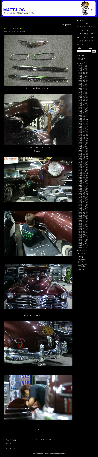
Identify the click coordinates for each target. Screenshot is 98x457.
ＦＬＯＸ (80, 59)
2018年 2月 (81, 69)
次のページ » (10, 448)
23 (82, 41)
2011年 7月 (81, 182)
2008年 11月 (82, 233)
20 (92, 37)
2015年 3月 (81, 112)
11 (87, 34)
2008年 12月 (82, 231)
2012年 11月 (82, 156)
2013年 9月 (81, 140)
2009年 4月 (81, 225)
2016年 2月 (81, 94)
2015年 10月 (82, 101)
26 (89, 41)
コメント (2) (7, 443)
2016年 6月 (81, 88)
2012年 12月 (82, 155)
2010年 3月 (81, 207)
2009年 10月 (82, 215)
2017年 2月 (81, 77)
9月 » (90, 48)
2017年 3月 (81, 75)
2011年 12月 (82, 174)
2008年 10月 (82, 234)
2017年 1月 (81, 78)
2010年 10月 (82, 196)
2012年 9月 (81, 159)
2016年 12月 (82, 80)
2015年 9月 (81, 102)
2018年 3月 (81, 67)
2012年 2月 (81, 171)
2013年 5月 (81, 147)
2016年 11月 (82, 81)
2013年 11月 (82, 137)
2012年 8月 (81, 161)
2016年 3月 (81, 93)
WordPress (81, 269)
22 (80, 41)
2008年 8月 (81, 237)
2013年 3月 (81, 150)
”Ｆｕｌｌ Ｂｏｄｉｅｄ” (14, 28)
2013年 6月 (81, 145)
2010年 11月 (82, 194)
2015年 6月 (81, 107)
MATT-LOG (14, 10)
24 (85, 41)
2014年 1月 (81, 134)
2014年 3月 (81, 131)
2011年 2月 (81, 190)
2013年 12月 (82, 136)
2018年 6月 (81, 66)
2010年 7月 (81, 201)
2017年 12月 (82, 72)
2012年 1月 (81, 172)
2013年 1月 (81, 153)
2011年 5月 (81, 185)
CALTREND (81, 58)
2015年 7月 (81, 105)
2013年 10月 (82, 139)
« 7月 (79, 48)
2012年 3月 (81, 169)
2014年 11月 (82, 118)
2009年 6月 (81, 221)
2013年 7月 (81, 144)
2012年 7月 (81, 163)
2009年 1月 (81, 229)
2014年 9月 (81, 121)
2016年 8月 (81, 85)
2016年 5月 (81, 89)
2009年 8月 (81, 218)
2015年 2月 (81, 113)
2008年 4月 (81, 244)
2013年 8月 (81, 142)
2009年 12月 (82, 212)
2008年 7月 (81, 239)
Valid (82, 266)
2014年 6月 (81, 126)
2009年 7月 (81, 220)
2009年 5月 (81, 223)
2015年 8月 (81, 104)
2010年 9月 (81, 198)
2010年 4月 (81, 206)
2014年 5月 (81, 128)
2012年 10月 (82, 158)
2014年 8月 (81, 123)
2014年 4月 (81, 129)
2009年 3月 (81, 226)
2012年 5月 (81, 166)
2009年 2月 (81, 228)
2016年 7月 (81, 86)
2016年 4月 (81, 91)
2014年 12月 (82, 116)
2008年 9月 (81, 236)
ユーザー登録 (82, 259)
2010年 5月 (81, 204)
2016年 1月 (81, 96)
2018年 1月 (81, 70)
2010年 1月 (81, 210)
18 (87, 37)
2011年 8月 (81, 180)
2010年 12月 (82, 193)
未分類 (13, 31)
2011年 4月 (81, 186)
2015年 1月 (81, 115)
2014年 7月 (81, 124)
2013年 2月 (81, 151)
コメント (82, 264)
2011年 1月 (81, 191)
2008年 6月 (81, 241)
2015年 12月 (82, 97)
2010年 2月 (81, 209)
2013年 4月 (81, 148)
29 (80, 44)
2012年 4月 (81, 167)
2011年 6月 (81, 183)
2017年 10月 (82, 74)
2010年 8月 (81, 199)
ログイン (80, 261)
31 (85, 44)
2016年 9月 (81, 83)
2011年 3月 (81, 188)
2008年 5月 (81, 242)
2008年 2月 (81, 247)
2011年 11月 (82, 175)
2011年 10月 (82, 177)
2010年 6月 (81, 202)
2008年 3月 (81, 245)
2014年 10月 (82, 120)
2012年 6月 (81, 164)
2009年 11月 (82, 214)
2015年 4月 (81, 110)
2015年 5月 (81, 109)
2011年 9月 (81, 179)
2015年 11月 (82, 99)
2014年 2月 (81, 132)
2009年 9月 (81, 217)
